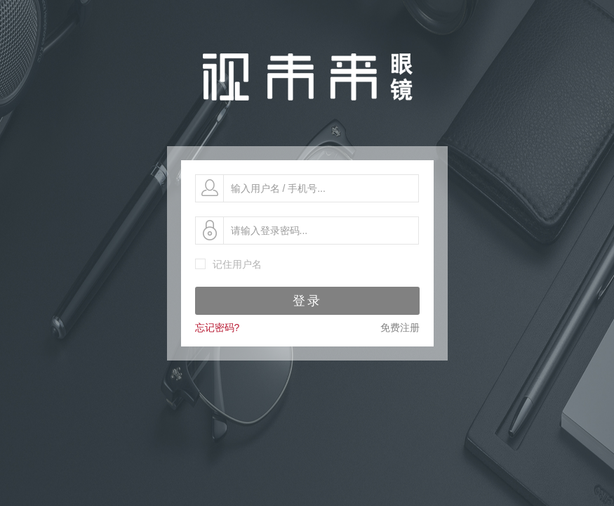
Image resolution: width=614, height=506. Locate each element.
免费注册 (400, 327)
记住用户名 (237, 264)
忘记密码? (217, 327)
